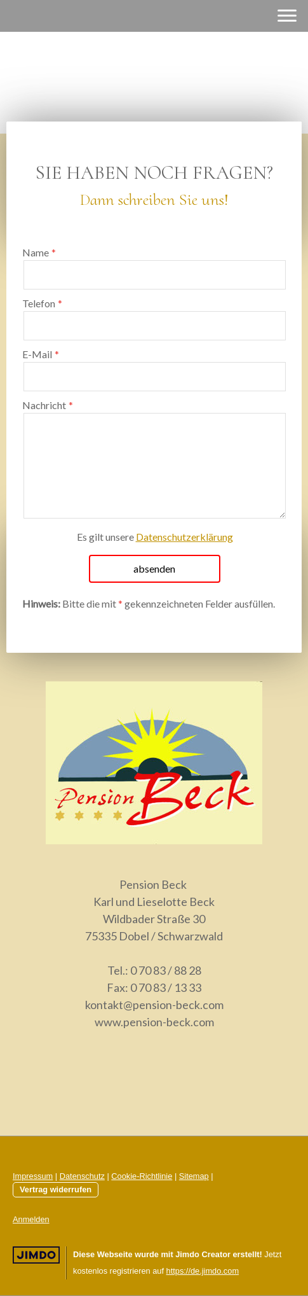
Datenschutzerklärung (184, 537)
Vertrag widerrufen (55, 1189)
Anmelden (31, 1219)
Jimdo (36, 1255)
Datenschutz (82, 1176)
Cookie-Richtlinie (141, 1176)
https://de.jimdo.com (202, 1271)
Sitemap (194, 1176)
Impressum (33, 1176)
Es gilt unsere (155, 537)
